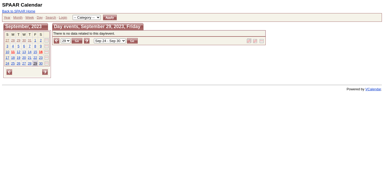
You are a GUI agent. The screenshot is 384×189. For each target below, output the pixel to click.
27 (7, 40)
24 (7, 63)
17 (7, 58)
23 (40, 58)
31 (29, 40)
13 (24, 52)
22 (35, 58)
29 (18, 40)
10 (7, 52)
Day (40, 17)
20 (24, 58)
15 (35, 52)
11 (13, 52)
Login (63, 17)
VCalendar (373, 89)
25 (13, 63)
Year (7, 17)
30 (24, 40)
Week (29, 17)
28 (13, 40)
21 (29, 58)
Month (18, 17)
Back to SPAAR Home (18, 11)
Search (50, 17)
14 (29, 52)
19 (18, 58)
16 (40, 52)
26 (18, 63)
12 (18, 52)
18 (13, 58)
